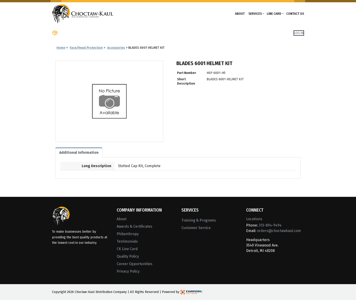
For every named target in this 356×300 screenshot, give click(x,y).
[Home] (82, 13)
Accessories (116, 48)
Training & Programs (198, 220)
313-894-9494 (270, 225)
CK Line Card (127, 249)
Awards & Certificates (134, 226)
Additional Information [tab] (79, 152)
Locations (254, 219)
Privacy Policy (128, 271)
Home (61, 48)
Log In (299, 33)
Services (255, 14)
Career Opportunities (134, 264)
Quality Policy (128, 256)
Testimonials (127, 241)
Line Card (274, 14)
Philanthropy (128, 234)
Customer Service (196, 228)
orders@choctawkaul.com (279, 231)
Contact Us (295, 14)
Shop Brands (104, 32)
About (240, 14)
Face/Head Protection (86, 48)
